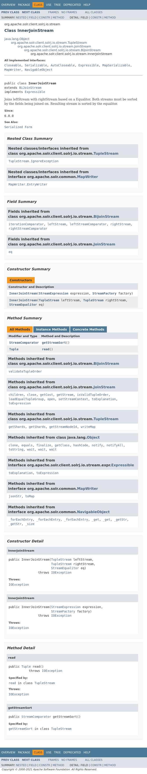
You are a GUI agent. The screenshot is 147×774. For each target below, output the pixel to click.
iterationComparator (26, 224)
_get (95, 519)
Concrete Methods (88, 329)
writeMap (88, 427)
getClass (62, 445)
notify (97, 445)
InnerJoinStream (23, 293)
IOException (61, 572)
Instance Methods (51, 329)
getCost (46, 394)
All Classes (93, 12)
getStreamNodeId (63, 427)
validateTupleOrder (25, 371)
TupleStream (105, 153)
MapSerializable (116, 65)
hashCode (80, 445)
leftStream (56, 224)
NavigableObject (38, 69)
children (16, 394)
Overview (8, 4)
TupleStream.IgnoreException (34, 161)
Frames (53, 12)
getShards (17, 427)
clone (13, 445)
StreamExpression (53, 293)
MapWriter (12, 69)
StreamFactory (104, 293)
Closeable (12, 65)
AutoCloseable (63, 65)
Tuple (13, 349)
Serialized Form (18, 127)
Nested (21, 17)
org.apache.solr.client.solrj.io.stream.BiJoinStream (62, 50)
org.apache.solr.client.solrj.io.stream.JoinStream (54, 46)
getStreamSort (54, 342)
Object (93, 437)
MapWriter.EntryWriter (28, 184)
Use (48, 4)
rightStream (120, 224)
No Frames (69, 12)
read (45, 349)
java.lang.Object (16, 39)
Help (87, 4)
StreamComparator (24, 342)
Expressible (88, 65)
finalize (43, 445)
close (31, 394)
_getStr (120, 519)
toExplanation (104, 399)
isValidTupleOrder (92, 394)
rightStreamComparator (28, 228)
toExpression (20, 403)
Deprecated (72, 4)
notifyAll (115, 445)
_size (29, 524)
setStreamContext (73, 399)
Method (58, 17)
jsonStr (15, 496)
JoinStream (104, 244)
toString (16, 449)
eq (10, 252)
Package (24, 4)
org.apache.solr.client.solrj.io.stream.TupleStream (49, 42)
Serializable (36, 65)
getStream (65, 394)
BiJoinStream (30, 87)
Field (32, 17)
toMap (29, 496)
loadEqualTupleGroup (26, 399)
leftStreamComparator (88, 224)
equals (27, 445)
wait (30, 449)
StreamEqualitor (23, 304)
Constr (44, 17)
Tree (57, 4)
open (51, 399)
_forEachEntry (21, 519)
